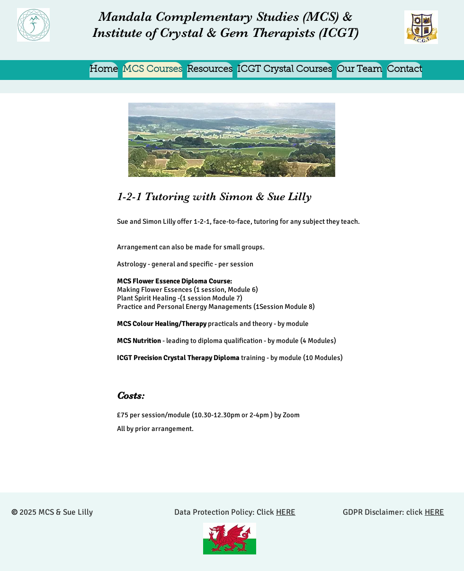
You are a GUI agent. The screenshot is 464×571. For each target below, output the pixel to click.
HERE (285, 512)
